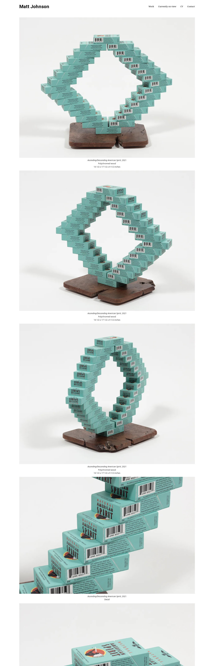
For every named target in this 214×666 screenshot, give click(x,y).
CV (181, 6)
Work (151, 6)
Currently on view (167, 6)
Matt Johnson (34, 6)
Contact (191, 6)
